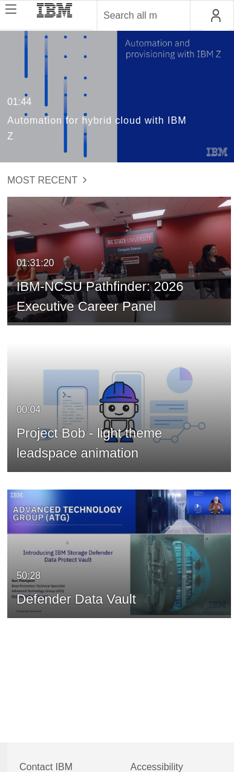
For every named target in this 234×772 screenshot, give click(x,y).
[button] (216, 16)
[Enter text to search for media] (130, 16)
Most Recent (47, 180)
